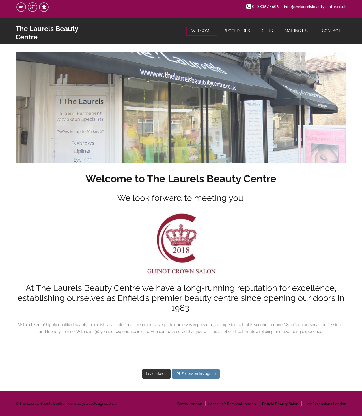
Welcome (201, 31)
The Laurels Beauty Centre (47, 33)
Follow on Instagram (196, 373)
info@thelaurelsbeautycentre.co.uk (315, 6)
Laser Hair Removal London (232, 403)
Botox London (189, 403)
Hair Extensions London (325, 403)
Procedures (237, 31)
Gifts (267, 31)
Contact (331, 31)
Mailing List (297, 31)
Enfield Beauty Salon (280, 403)
